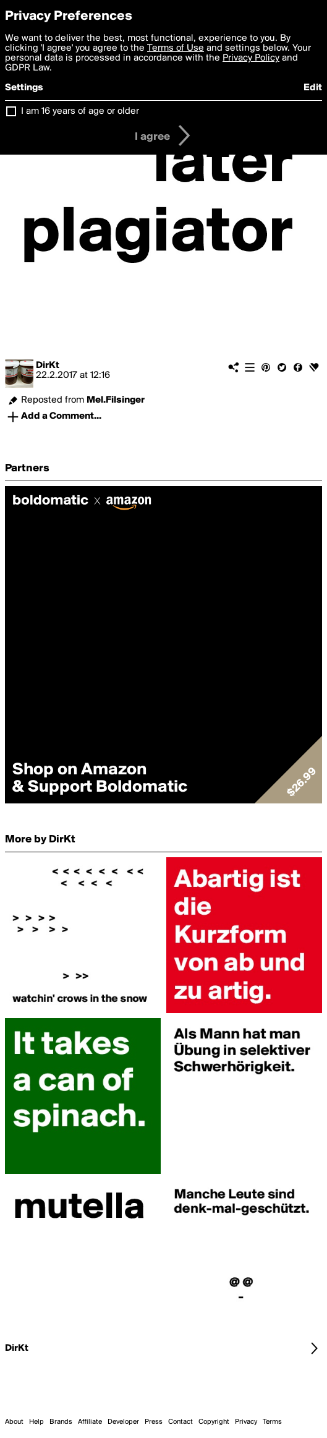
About (14, 1422)
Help (36, 1422)
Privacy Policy (251, 58)
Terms (272, 1422)
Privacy (246, 1422)
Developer (123, 1422)
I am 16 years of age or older (80, 111)
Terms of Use (175, 48)
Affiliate (90, 1422)
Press (154, 1422)
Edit (313, 88)
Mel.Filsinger (116, 400)
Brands (60, 1422)
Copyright (213, 1422)
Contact (180, 1422)
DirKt (47, 365)
